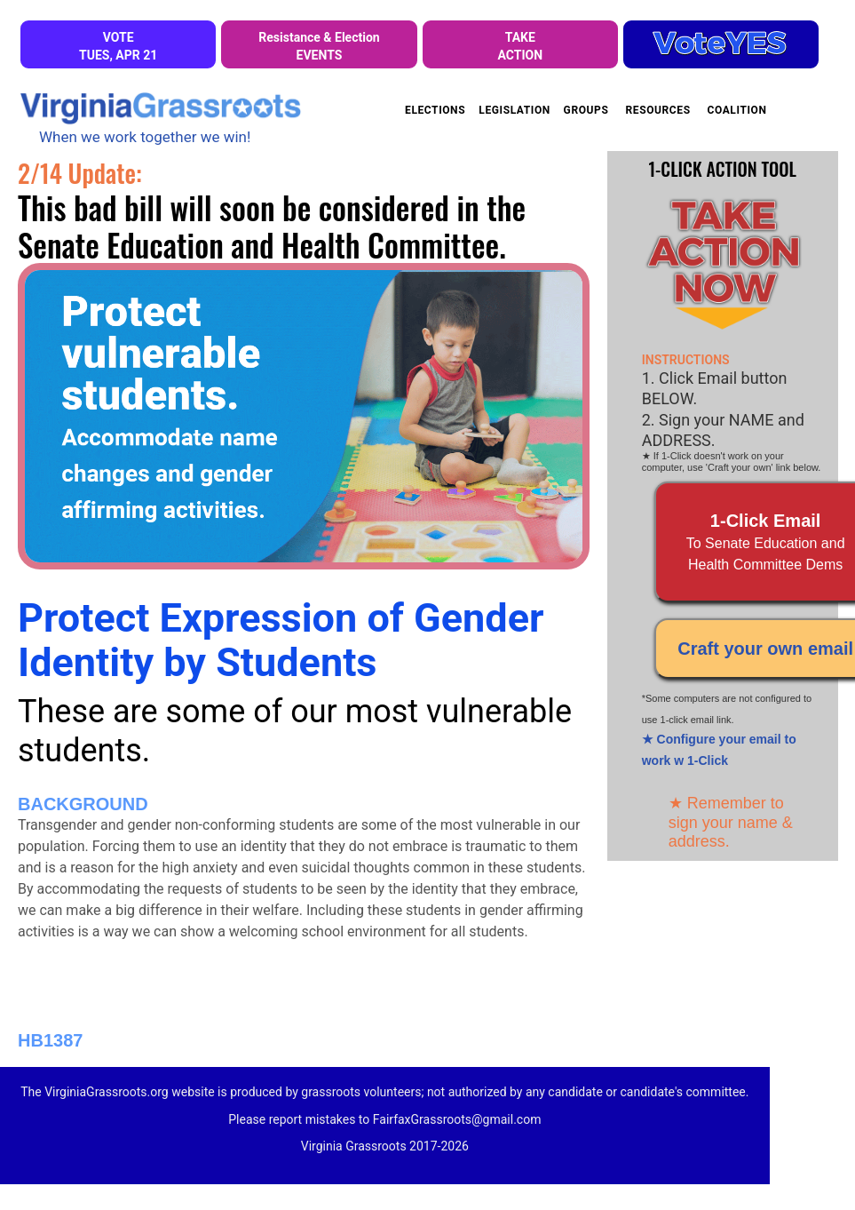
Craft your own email (765, 648)
